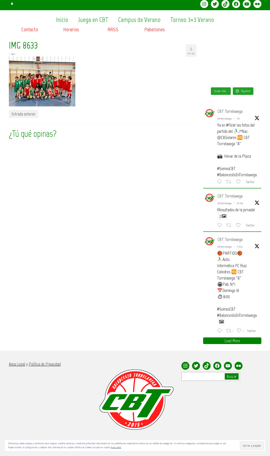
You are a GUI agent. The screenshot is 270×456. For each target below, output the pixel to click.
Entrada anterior (24, 114)
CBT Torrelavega (230, 111)
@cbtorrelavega (225, 118)
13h (238, 118)
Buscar (232, 376)
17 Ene (239, 246)
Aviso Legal (116, 447)
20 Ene (240, 203)
